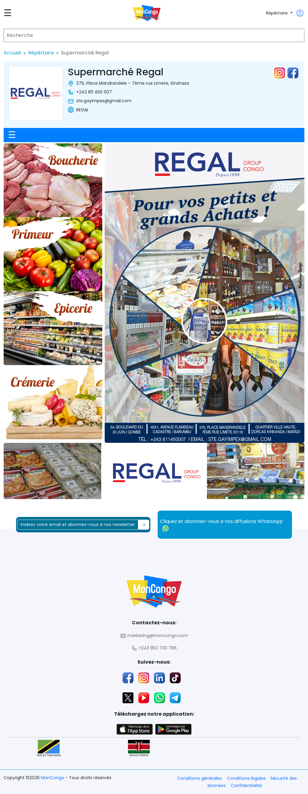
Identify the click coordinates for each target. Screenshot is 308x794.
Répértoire (277, 13)
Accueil (12, 52)
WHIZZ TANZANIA (49, 748)
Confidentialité (246, 786)
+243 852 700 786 (154, 648)
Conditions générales (199, 778)
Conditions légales (246, 778)
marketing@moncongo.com (154, 635)
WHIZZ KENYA (139, 748)
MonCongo (53, 778)
